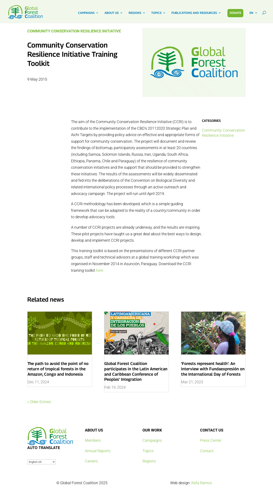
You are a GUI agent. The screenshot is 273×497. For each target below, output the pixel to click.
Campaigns (152, 440)
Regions (149, 461)
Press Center (210, 440)
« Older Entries (39, 402)
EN (251, 13)
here (99, 270)
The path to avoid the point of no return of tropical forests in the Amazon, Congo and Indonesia (58, 368)
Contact (206, 451)
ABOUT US (112, 13)
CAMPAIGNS (86, 13)
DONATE (235, 13)
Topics (148, 451)
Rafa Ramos (201, 483)
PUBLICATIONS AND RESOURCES (194, 13)
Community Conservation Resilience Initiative (74, 31)
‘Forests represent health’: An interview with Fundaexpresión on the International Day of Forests (213, 368)
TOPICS (156, 13)
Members (93, 440)
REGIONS (135, 13)
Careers (91, 461)
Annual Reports (97, 451)
